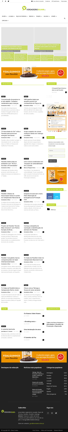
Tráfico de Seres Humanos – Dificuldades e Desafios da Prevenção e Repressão (55, 324)
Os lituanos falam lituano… (33, 313)
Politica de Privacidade (46, 430)
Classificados (55, 1)
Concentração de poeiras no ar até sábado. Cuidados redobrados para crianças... (10, 101)
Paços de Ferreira (22, 16)
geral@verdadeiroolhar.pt (37, 423)
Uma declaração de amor (32, 329)
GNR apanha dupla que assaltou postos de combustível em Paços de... (33, 101)
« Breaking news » (30, 321)
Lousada (12, 16)
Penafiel (39, 16)
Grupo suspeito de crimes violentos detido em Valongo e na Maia (33, 133)
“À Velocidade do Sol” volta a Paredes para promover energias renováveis (10, 133)
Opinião (54, 16)
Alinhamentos (52, 83)
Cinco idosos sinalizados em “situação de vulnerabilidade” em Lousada (33, 163)
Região (4, 16)
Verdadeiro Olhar (5, 105)
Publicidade (64, 1)
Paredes (32, 16)
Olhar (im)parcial (51, 394)
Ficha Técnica (36, 430)
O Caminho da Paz (30, 337)
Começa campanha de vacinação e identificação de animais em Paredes (33, 228)
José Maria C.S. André (6, 331)
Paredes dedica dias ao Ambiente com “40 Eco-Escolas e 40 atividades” (9, 163)
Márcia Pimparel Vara (7, 51)
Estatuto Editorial (58, 430)
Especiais (5, 20)
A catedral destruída (8, 329)
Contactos (47, 1)
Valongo (47, 16)
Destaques (50, 373)
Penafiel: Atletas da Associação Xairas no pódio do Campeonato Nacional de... (11, 195)
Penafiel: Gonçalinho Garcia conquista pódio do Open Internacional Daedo (10, 260)
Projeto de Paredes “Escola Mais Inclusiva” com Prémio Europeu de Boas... (10, 228)
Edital (52, 209)
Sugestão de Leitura (53, 308)
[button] (65, 18)
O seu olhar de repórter (37, 1)
